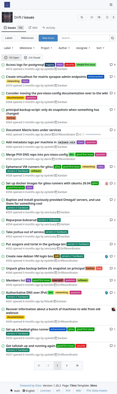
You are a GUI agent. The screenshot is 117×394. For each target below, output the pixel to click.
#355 (9, 212)
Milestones (27, 38)
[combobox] (9, 48)
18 (98, 17)
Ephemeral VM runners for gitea (29, 167)
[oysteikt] (106, 183)
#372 (9, 69)
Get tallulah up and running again (30, 346)
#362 (9, 134)
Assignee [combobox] (83, 48)
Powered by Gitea (31, 385)
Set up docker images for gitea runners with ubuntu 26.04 (48, 183)
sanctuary (50, 212)
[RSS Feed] (82, 17)
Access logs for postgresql (25, 65)
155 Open (11, 57)
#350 (9, 260)
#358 (9, 175)
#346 (9, 272)
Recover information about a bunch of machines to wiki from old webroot (53, 311)
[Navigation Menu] (111, 5)
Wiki (78, 390)
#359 (9, 159)
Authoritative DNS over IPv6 (26, 292)
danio (47, 134)
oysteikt (49, 69)
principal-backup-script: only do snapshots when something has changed (52, 111)
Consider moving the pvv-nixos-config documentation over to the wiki (57, 93)
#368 (9, 102)
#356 (9, 192)
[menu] (100, 48)
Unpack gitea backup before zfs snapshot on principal (45, 268)
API (58, 390)
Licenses (45, 390)
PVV (68, 390)
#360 (9, 147)
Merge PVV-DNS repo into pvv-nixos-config (37, 154)
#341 (9, 301)
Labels (9, 38)
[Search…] (112, 38)
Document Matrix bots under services (33, 130)
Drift (17, 17)
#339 (9, 338)
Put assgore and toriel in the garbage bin (36, 244)
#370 (9, 85)
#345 (9, 285)
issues (29, 17)
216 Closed (32, 57)
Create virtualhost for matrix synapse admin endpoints (46, 77)
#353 (9, 236)
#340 (9, 321)
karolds (48, 285)
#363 (9, 122)
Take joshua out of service (25, 232)
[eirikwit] (113, 309)
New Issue (48, 38)
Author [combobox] (64, 48)
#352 (9, 248)
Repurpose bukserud (21, 220)
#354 (9, 224)
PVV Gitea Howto (97, 390)
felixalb (48, 301)
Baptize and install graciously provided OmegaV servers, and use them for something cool (53, 201)
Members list (15, 280)
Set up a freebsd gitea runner (27, 329)
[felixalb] (106, 256)
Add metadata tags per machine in (41, 142)
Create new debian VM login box (29, 256)
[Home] (7, 4)
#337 (9, 354)
